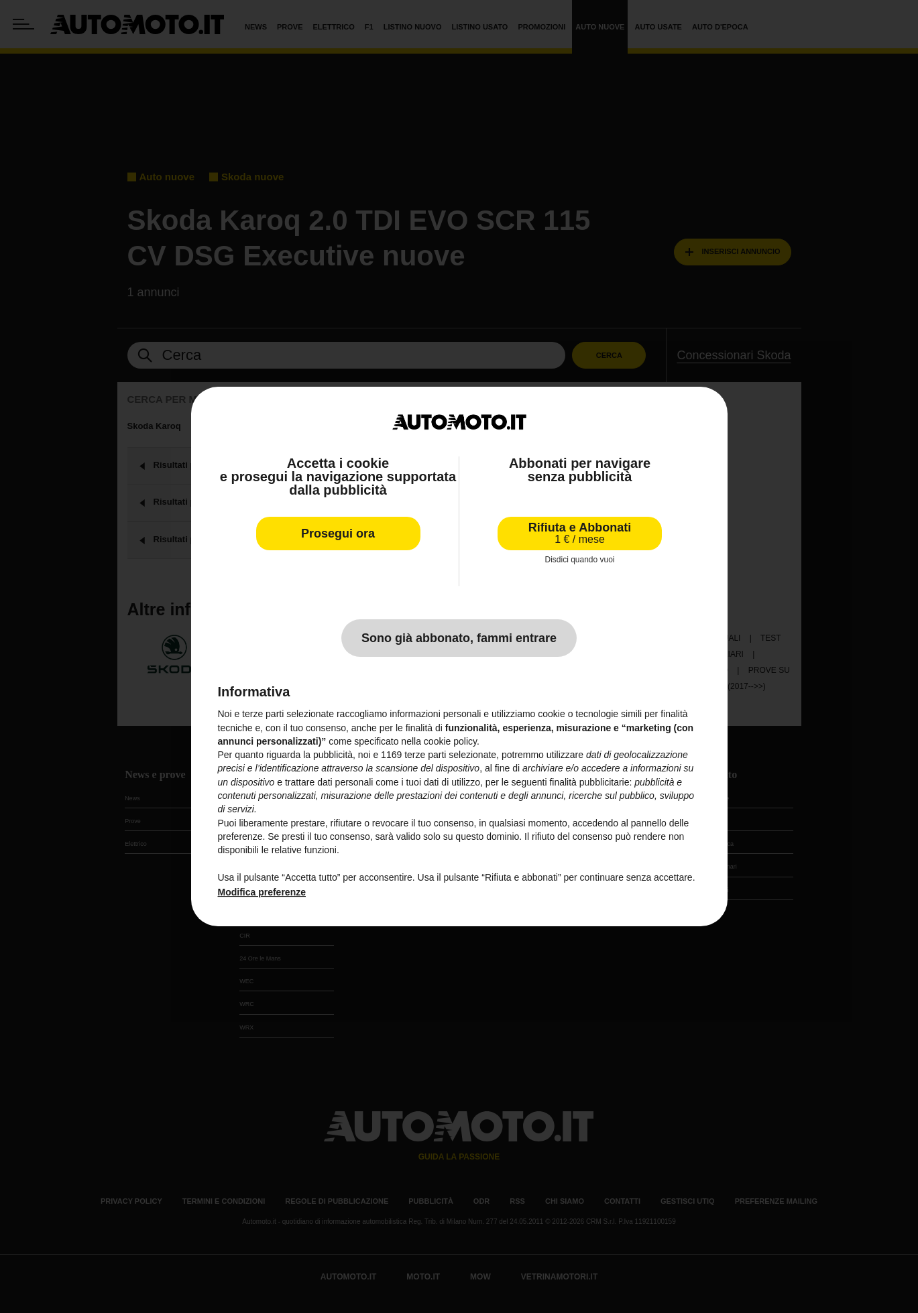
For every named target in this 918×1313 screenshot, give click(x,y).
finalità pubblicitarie (589, 782)
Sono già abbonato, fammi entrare (459, 638)
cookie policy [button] (450, 741)
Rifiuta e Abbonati (579, 533)
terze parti (425, 754)
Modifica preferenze (262, 892)
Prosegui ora (338, 533)
